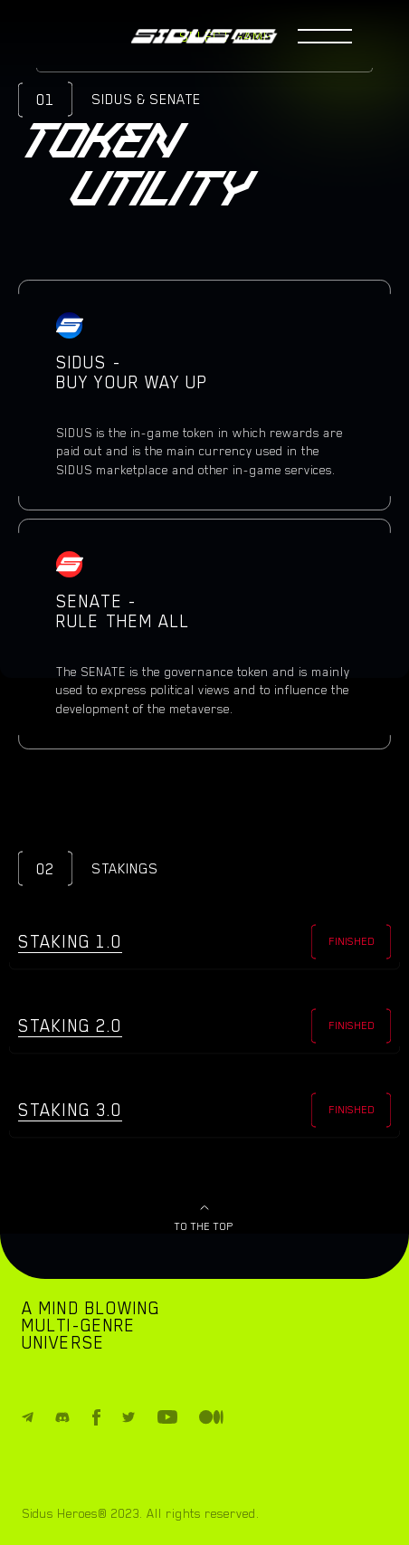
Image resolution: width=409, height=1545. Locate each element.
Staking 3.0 (70, 1110)
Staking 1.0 (70, 941)
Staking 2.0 (70, 1025)
